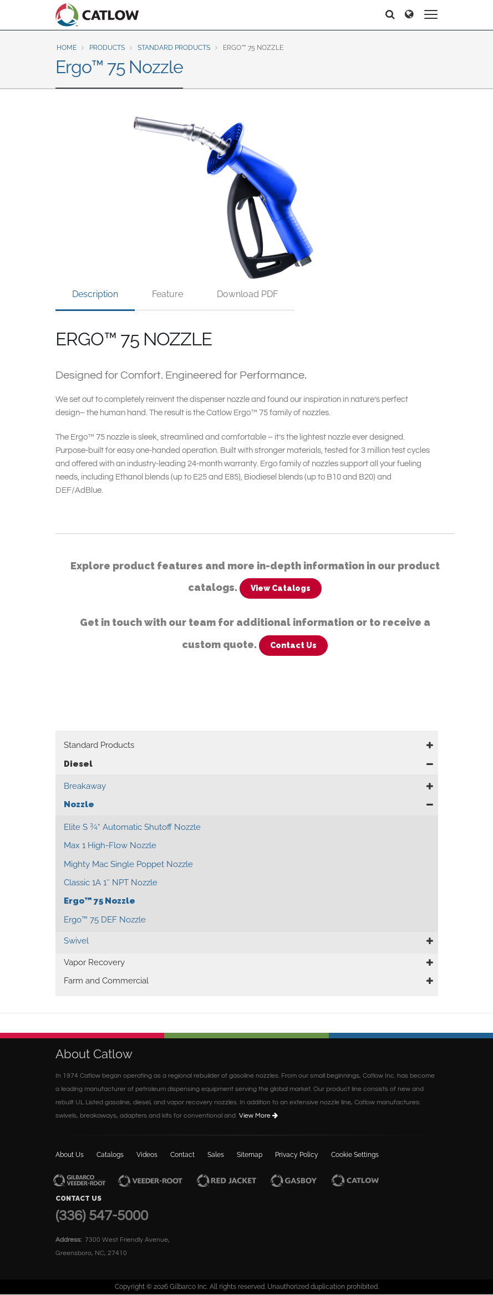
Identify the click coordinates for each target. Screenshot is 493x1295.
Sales (215, 1155)
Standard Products (174, 48)
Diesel (78, 764)
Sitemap (249, 1155)
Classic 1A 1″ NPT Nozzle (110, 883)
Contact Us (293, 645)
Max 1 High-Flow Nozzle (110, 845)
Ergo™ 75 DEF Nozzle (105, 920)
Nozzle (79, 804)
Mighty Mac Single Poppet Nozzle (128, 864)
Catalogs (110, 1155)
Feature (167, 294)
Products (107, 48)
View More (259, 1115)
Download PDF (247, 294)
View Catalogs (281, 588)
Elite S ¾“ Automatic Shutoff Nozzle (132, 827)
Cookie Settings (355, 1155)
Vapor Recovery (94, 962)
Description (95, 294)
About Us (69, 1155)
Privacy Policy (296, 1155)
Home (67, 48)
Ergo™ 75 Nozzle (99, 901)
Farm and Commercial (106, 981)
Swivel (76, 941)
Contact (182, 1155)
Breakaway (85, 786)
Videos (146, 1155)
